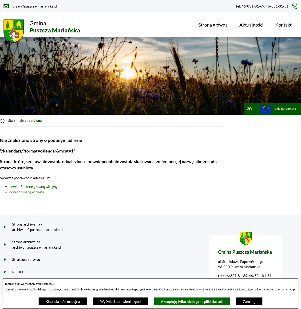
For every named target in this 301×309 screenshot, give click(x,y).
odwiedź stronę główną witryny (33, 186)
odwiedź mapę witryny (26, 192)
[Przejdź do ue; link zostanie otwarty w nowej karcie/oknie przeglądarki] (278, 109)
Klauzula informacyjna (63, 301)
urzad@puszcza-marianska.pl (277, 289)
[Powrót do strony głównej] (7, 120)
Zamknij (249, 301)
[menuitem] (213, 25)
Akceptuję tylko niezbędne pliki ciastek (192, 301)
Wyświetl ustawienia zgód (120, 301)
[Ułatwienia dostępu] (249, 109)
